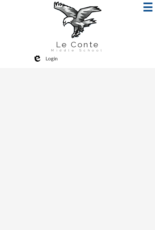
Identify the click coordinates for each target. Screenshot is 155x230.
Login (45, 58)
